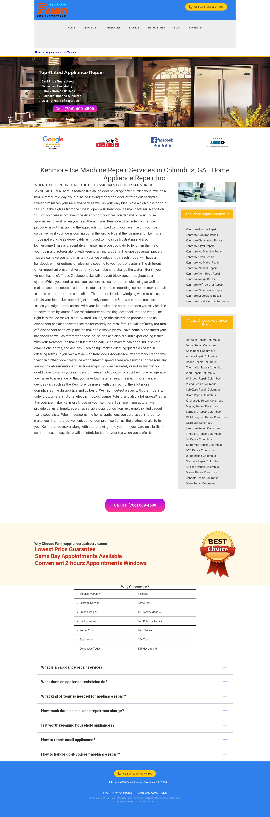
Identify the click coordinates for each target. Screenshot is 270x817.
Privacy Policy (122, 792)
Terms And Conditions (151, 792)
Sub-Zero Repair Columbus (203, 389)
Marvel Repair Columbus (201, 472)
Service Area (156, 27)
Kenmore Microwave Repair (203, 295)
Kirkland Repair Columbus (202, 467)
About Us (90, 27)
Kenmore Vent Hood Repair (203, 273)
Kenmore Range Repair (200, 279)
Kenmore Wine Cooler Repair (204, 290)
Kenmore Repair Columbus (203, 428)
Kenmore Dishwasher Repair (204, 240)
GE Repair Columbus (199, 422)
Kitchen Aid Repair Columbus (204, 400)
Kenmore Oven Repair (200, 257)
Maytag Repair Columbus (202, 406)
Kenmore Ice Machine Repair (204, 251)
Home (71, 27)
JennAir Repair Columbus (202, 478)
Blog (177, 27)
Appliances (112, 27)
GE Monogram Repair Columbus (206, 417)
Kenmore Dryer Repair (200, 246)
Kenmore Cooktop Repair (202, 235)
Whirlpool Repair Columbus (203, 378)
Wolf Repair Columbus (200, 373)
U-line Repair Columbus (201, 456)
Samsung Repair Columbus (203, 411)
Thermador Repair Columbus (204, 367)
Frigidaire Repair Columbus (203, 433)
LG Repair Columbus (199, 439)
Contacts (196, 27)
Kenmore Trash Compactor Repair (208, 301)
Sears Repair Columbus (201, 395)
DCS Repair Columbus (200, 450)
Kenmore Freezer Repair (201, 229)
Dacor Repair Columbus (201, 345)
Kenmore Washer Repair (201, 268)
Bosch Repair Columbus (201, 362)
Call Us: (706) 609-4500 (208, 6)
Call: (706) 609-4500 (74, 108)
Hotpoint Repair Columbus (203, 340)
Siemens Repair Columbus (203, 461)
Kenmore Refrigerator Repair (204, 284)
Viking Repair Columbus (201, 384)
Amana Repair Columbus (202, 356)
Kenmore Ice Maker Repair (203, 262)
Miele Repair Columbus (200, 483)
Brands (134, 27)
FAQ (105, 792)
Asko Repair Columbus (200, 351)
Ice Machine (70, 52)
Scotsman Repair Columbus (204, 444)
